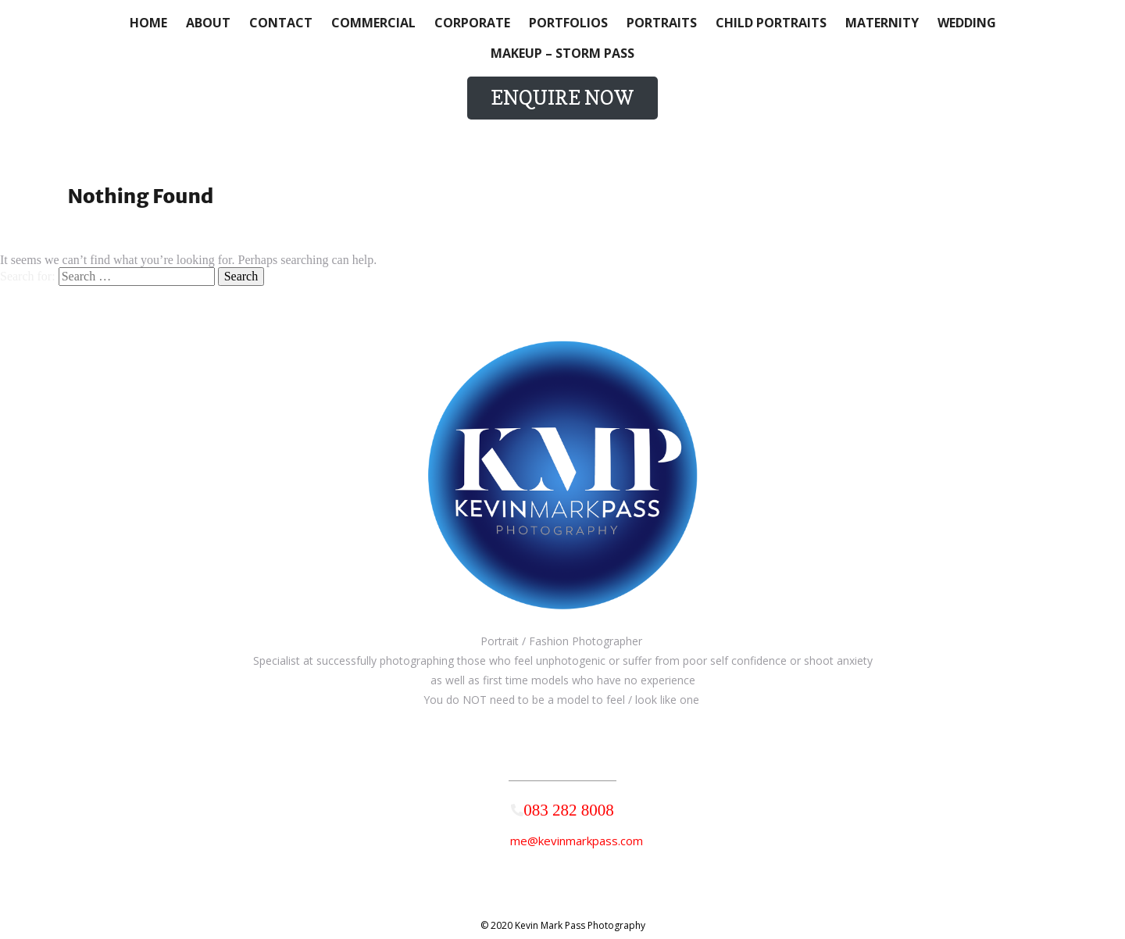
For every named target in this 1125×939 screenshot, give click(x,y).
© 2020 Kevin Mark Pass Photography (562, 925)
